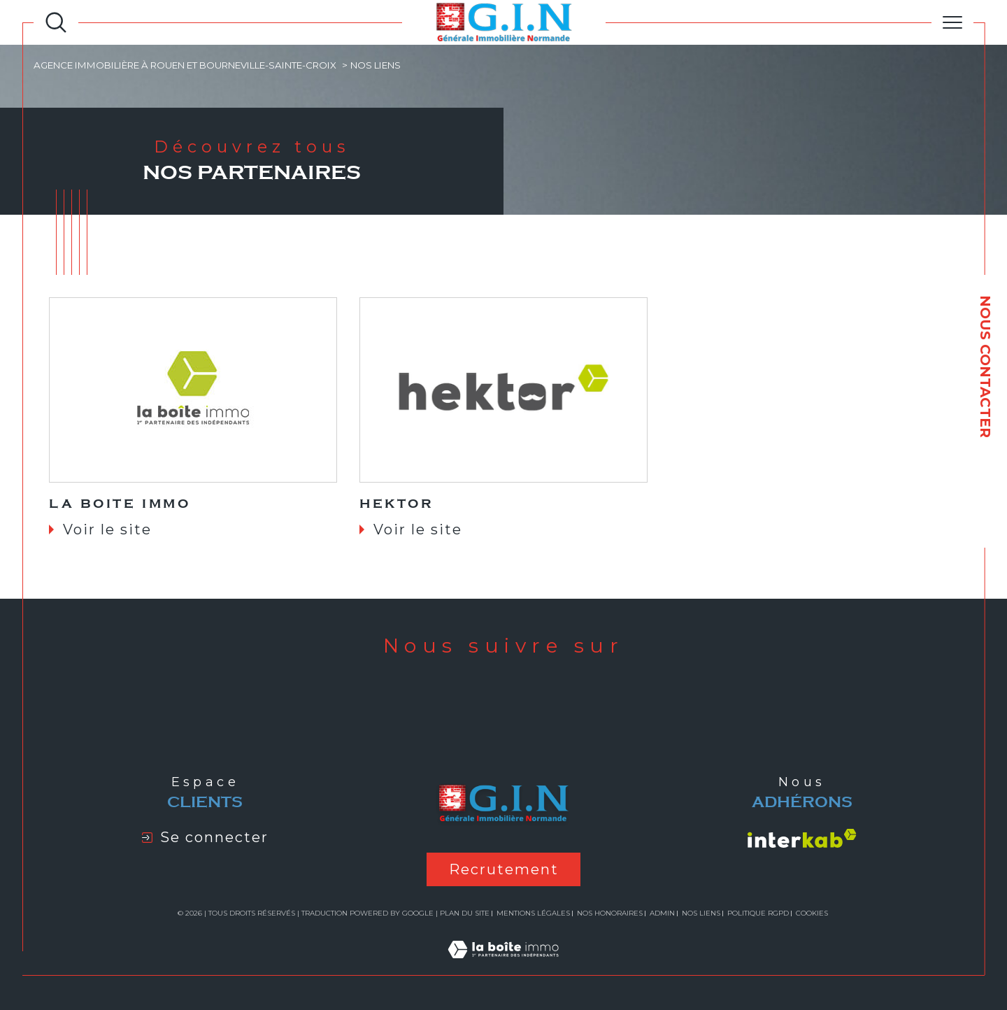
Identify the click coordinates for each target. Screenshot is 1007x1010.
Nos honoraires (610, 913)
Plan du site (465, 913)
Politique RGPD (758, 913)
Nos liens (701, 913)
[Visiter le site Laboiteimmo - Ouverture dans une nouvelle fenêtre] (503, 965)
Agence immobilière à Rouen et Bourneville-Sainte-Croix (185, 65)
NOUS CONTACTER (985, 366)
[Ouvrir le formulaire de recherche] (56, 22)
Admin (662, 913)
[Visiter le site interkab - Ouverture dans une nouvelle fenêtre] (802, 838)
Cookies (812, 913)
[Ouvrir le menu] (952, 22)
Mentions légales (533, 913)
